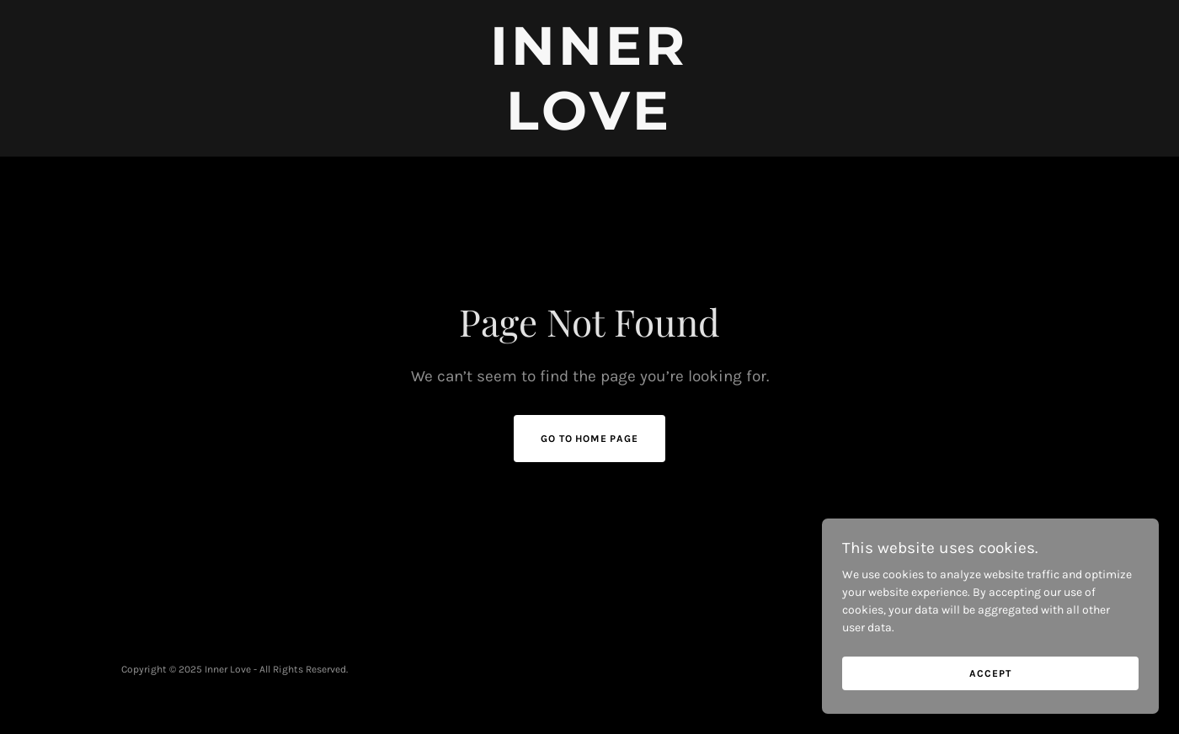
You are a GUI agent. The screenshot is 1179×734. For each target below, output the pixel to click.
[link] (590, 126)
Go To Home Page (589, 438)
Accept (990, 708)
